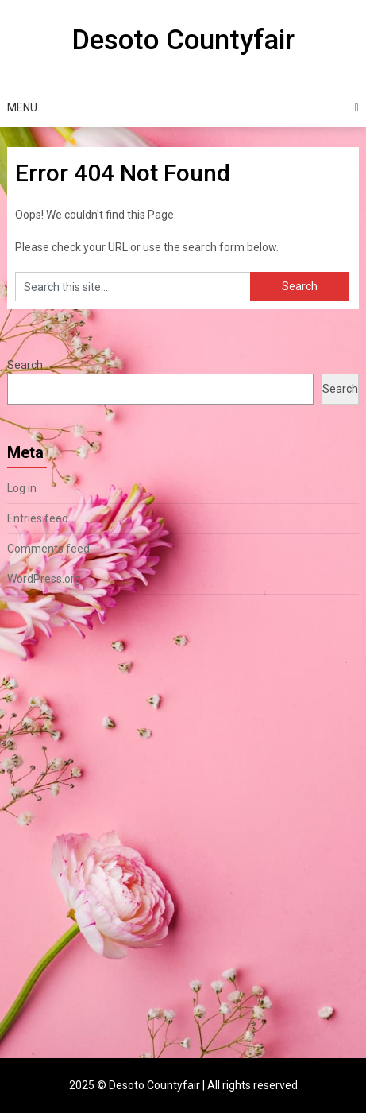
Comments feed (48, 548)
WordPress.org (44, 578)
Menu (22, 107)
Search (25, 365)
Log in (22, 488)
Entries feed (37, 518)
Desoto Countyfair (183, 40)
